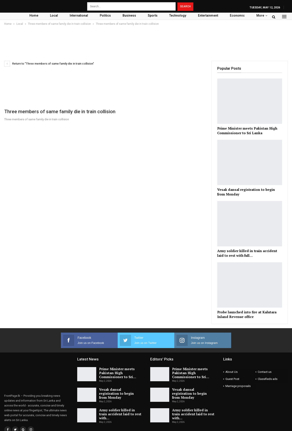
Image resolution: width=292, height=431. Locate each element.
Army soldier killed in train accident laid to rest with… (120, 414)
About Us (231, 372)
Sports (153, 15)
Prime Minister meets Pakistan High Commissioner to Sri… (117, 373)
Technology (177, 15)
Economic (237, 15)
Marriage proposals (238, 386)
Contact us (264, 372)
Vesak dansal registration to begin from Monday (116, 393)
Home (33, 15)
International (79, 15)
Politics (105, 15)
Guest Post (232, 379)
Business (129, 15)
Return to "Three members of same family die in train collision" (49, 63)
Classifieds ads (267, 379)
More (260, 15)
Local (54, 15)
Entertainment (208, 15)
